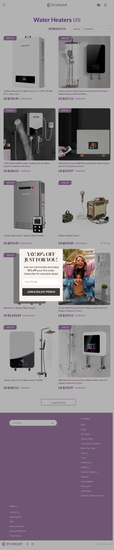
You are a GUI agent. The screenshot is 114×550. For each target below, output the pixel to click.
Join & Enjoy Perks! (41, 292)
